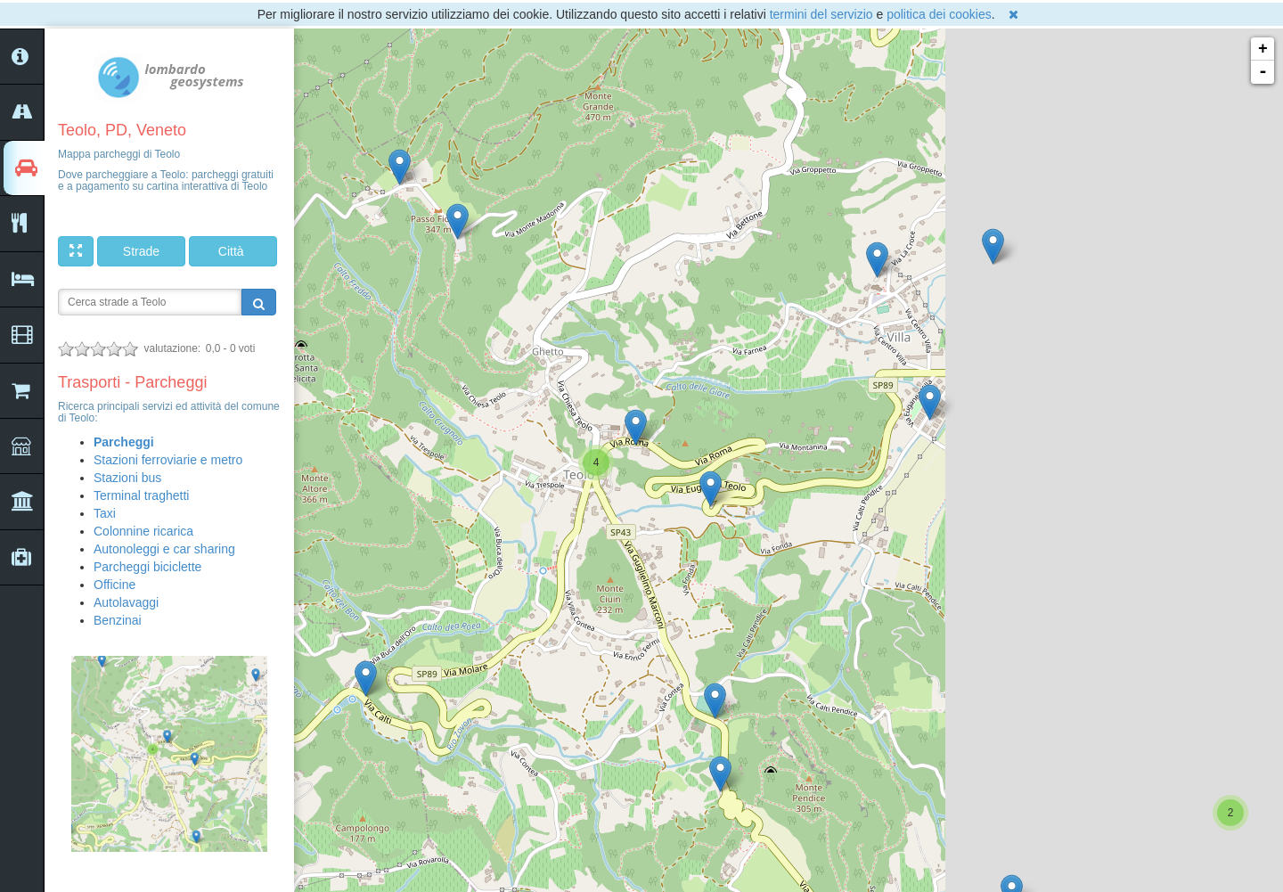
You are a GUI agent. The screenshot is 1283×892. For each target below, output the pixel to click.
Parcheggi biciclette (147, 567)
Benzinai (118, 620)
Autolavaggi (126, 602)
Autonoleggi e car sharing (164, 549)
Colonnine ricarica (143, 531)
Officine (114, 584)
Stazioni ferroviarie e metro (168, 460)
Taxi (105, 513)
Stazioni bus (127, 478)
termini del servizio (821, 14)
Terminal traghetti (141, 495)
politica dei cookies (939, 14)
